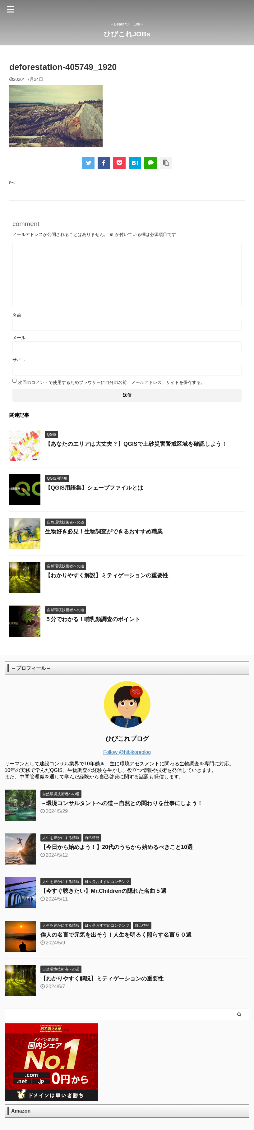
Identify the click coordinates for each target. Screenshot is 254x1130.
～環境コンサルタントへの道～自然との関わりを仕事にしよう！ (121, 803)
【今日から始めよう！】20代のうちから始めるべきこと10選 (116, 847)
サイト (18, 359)
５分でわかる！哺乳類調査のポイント (92, 619)
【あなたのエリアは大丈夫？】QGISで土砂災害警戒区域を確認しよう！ (136, 444)
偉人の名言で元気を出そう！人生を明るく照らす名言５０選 (116, 935)
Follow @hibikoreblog (127, 752)
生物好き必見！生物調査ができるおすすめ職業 (104, 531)
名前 (16, 315)
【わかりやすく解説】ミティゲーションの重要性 (106, 575)
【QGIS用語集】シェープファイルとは (94, 488)
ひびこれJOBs (127, 34)
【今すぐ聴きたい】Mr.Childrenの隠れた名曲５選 (103, 891)
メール (18, 337)
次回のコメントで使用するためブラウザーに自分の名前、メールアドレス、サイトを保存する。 (111, 382)
